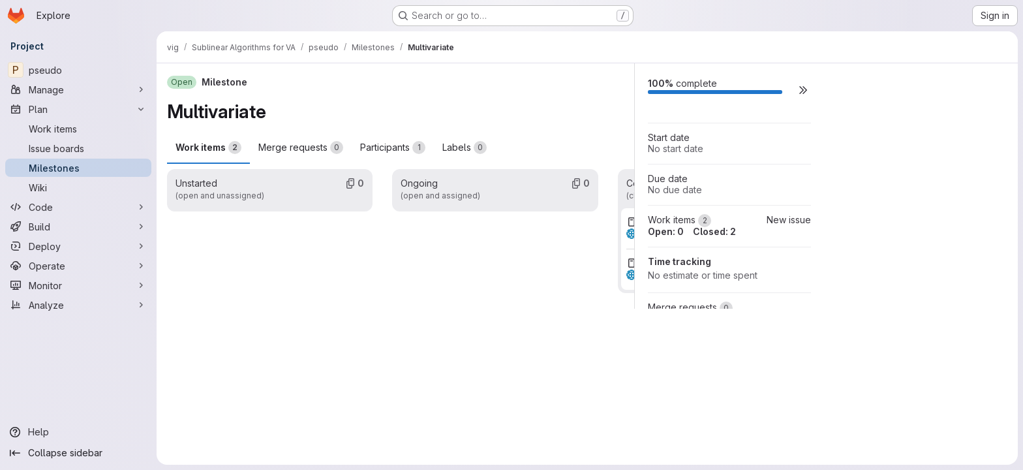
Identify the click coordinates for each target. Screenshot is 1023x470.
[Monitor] (78, 285)
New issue (789, 219)
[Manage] (78, 89)
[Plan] (78, 109)
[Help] (78, 432)
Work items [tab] (208, 147)
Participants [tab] (392, 147)
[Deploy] (78, 246)
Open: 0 (666, 231)
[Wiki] (78, 187)
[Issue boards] (78, 148)
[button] (803, 90)
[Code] (78, 207)
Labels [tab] (464, 147)
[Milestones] (78, 168)
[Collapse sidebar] (78, 453)
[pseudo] (78, 70)
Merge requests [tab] (300, 147)
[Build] (78, 226)
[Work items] (78, 128)
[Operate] (78, 266)
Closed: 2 (714, 231)
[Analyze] (78, 305)
